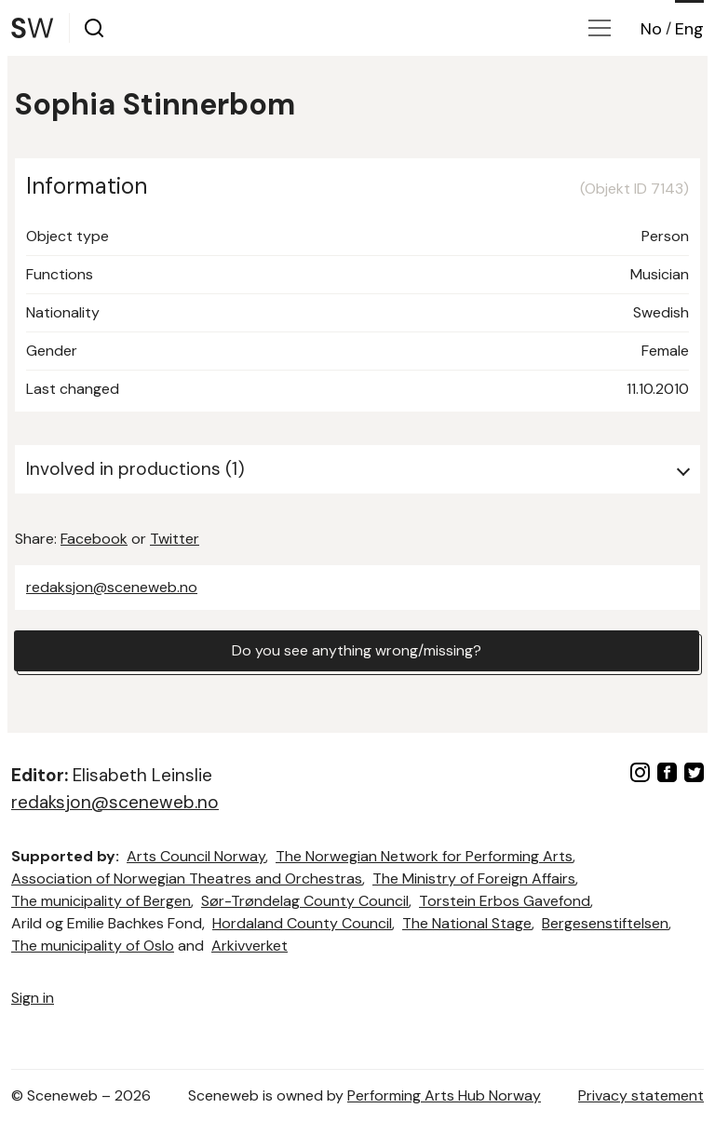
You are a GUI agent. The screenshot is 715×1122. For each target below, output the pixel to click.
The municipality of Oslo (92, 945)
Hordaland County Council (302, 923)
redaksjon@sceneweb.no (111, 587)
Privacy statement (641, 1095)
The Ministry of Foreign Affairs (473, 878)
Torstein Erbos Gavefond (504, 901)
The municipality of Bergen (101, 901)
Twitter (174, 538)
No (651, 29)
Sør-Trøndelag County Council (305, 901)
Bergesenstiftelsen (605, 923)
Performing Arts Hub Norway (444, 1095)
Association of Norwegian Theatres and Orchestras (186, 878)
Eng (689, 29)
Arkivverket (249, 945)
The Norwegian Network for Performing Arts (424, 856)
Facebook (94, 538)
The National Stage (467, 923)
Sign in (32, 997)
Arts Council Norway (196, 856)
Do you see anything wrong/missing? (356, 650)
